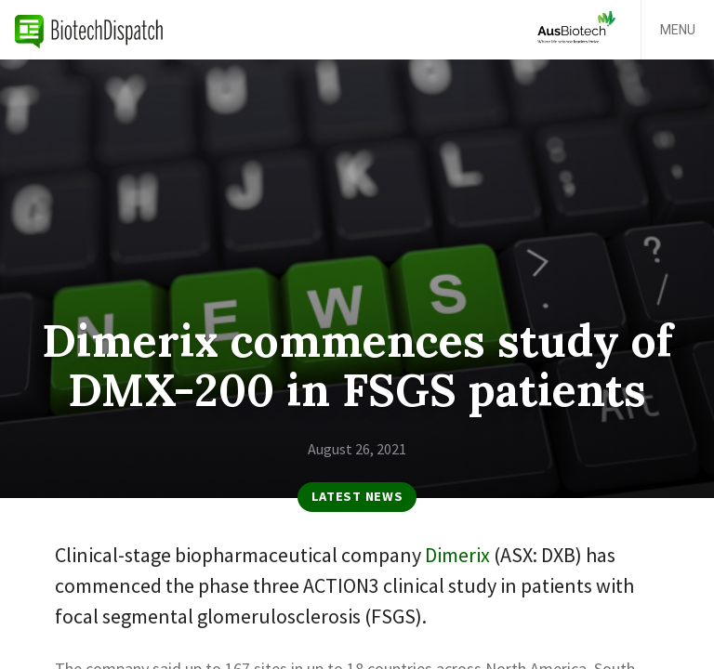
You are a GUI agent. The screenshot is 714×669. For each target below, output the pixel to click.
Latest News (357, 496)
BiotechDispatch (89, 29)
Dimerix (457, 555)
